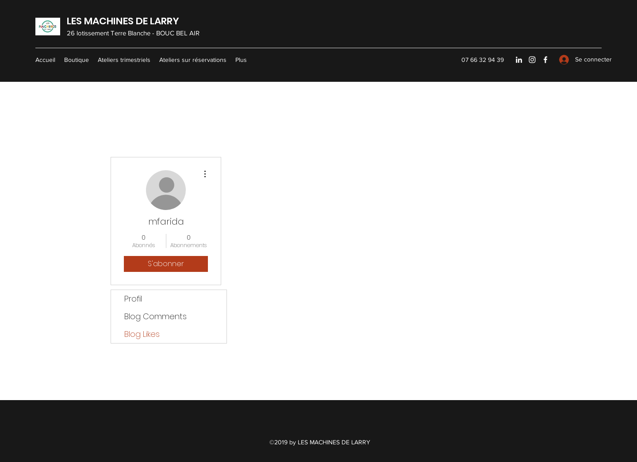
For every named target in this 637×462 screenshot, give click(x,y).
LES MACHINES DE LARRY (123, 21)
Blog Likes (142, 334)
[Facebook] (545, 59)
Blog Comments (155, 316)
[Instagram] (532, 59)
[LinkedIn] (518, 59)
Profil (133, 298)
